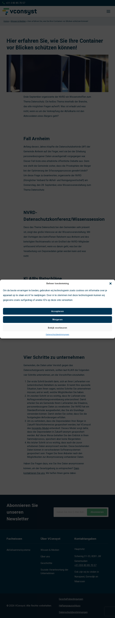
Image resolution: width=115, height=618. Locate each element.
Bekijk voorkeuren (57, 327)
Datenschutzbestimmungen (57, 334)
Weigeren (57, 319)
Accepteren (57, 311)
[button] (110, 283)
